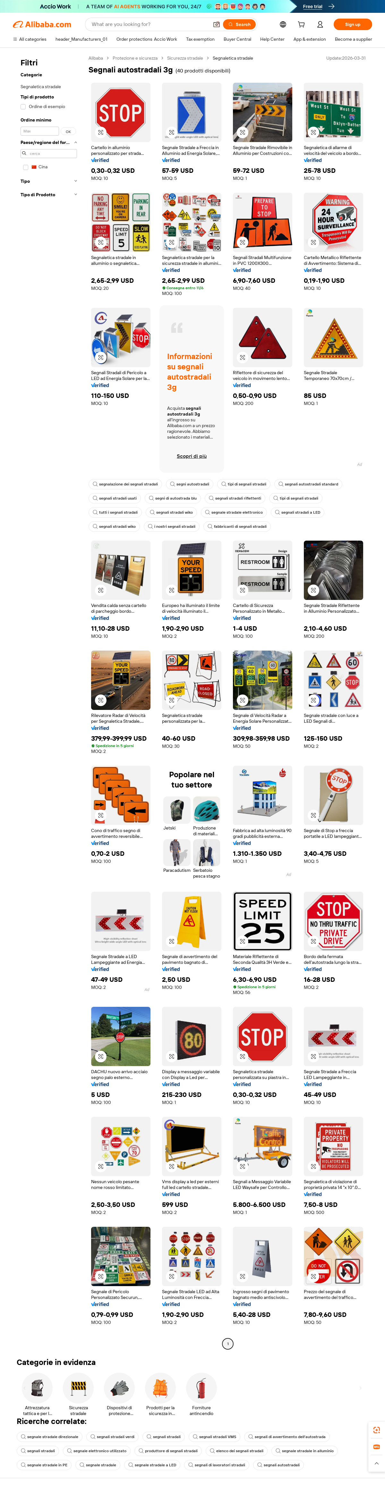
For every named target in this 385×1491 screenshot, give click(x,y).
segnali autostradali (278, 1465)
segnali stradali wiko (171, 512)
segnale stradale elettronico (234, 512)
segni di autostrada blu (173, 498)
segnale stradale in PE (44, 1465)
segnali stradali (164, 1436)
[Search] (239, 24)
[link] (376, 1430)
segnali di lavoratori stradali (216, 1465)
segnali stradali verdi (112, 1436)
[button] (216, 24)
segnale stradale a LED (152, 1465)
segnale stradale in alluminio (305, 1450)
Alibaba (96, 58)
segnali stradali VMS (214, 1436)
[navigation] (49, 701)
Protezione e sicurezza (135, 58)
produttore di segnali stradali (168, 1450)
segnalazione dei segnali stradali (125, 484)
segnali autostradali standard (308, 484)
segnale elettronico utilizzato (96, 1450)
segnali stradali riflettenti (235, 498)
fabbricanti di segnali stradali (237, 526)
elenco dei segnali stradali (236, 1450)
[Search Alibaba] (150, 24)
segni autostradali (189, 484)
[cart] (302, 25)
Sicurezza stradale (185, 58)
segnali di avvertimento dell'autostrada (287, 1436)
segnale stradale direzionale (49, 1436)
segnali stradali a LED (297, 512)
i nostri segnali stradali (171, 526)
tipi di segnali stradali (243, 484)
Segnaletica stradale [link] (233, 58)
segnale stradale (98, 1465)
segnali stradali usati (115, 498)
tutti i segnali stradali (115, 512)
